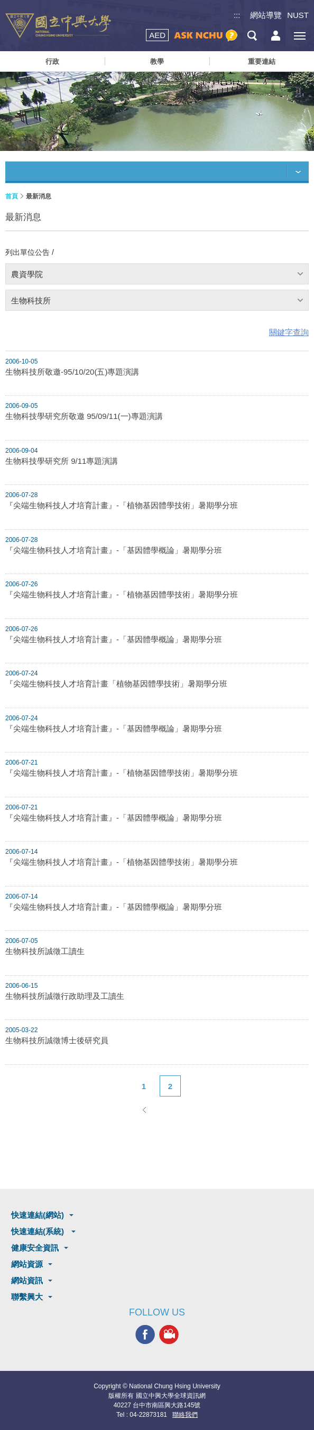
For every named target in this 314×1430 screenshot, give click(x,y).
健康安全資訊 (35, 1247)
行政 (52, 61)
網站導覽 (266, 15)
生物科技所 (31, 300)
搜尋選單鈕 (252, 35)
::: (237, 15)
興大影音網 (169, 1335)
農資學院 (27, 274)
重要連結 (261, 61)
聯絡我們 (185, 1414)
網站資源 (27, 1264)
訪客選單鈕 (275, 35)
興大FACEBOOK (145, 1335)
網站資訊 (27, 1280)
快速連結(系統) (38, 1231)
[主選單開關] (299, 35)
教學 (157, 61)
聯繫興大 (27, 1296)
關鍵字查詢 (289, 332)
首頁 (11, 196)
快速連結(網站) (37, 1214)
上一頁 (143, 1109)
